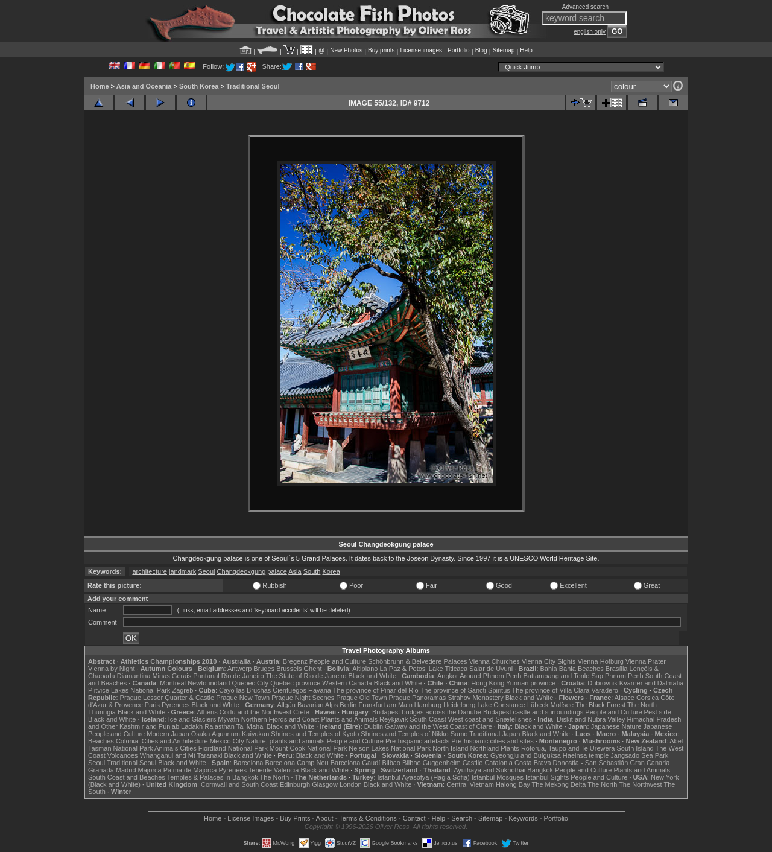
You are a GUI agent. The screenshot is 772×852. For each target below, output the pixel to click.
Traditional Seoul (253, 86)
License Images (250, 818)
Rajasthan (219, 726)
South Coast (428, 719)
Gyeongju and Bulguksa (525, 755)
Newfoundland (209, 683)
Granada (101, 770)
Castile (473, 762)
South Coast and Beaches (126, 777)
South (312, 571)
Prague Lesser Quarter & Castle (167, 697)
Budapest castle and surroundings (533, 712)
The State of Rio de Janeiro (306, 675)
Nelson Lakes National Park (390, 748)
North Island (450, 748)
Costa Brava (532, 762)
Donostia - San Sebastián (590, 762)
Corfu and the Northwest (255, 712)
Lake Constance (501, 704)
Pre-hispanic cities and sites (492, 741)
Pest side (657, 712)
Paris (152, 704)
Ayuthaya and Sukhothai (489, 770)
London (351, 784)
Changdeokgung (241, 571)
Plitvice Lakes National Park (129, 690)
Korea (331, 571)
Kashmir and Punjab (149, 726)
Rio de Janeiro (242, 675)
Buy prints (381, 50)
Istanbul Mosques (498, 777)
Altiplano (365, 668)
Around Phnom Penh (490, 675)
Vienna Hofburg (601, 661)
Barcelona (248, 762)
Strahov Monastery (475, 697)
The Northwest (640, 784)
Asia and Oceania (144, 86)
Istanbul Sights (547, 777)
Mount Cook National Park (308, 748)
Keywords (522, 818)
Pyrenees (175, 704)
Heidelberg (459, 704)
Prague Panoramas (417, 697)
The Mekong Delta (559, 784)
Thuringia (102, 712)
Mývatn (228, 719)
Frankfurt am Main (386, 704)
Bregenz (295, 661)
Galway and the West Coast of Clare (438, 726)
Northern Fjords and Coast (280, 719)
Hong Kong (487, 683)
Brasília (617, 668)
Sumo (459, 733)
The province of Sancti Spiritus (465, 690)
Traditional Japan (494, 733)
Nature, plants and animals (285, 741)
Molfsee (562, 704)
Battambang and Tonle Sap (563, 675)
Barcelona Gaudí (356, 762)
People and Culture (337, 661)
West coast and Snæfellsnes (490, 719)
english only (590, 31)
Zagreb (182, 690)
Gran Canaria (649, 762)
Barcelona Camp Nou (297, 762)
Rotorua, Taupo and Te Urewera (568, 748)
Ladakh (192, 726)
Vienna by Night (111, 668)
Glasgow (325, 784)
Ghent (313, 668)
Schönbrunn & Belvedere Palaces (417, 661)
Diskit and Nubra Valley (591, 719)
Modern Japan (168, 733)
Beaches (101, 741)
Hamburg (427, 704)
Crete (301, 712)
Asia (294, 571)
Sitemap (504, 50)
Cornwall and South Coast (239, 784)
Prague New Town (243, 697)
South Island (635, 748)
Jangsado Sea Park (639, 755)
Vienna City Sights (549, 661)
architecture (149, 571)
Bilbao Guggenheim (431, 762)
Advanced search (585, 7)
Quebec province (295, 683)
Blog (481, 50)
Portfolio (459, 50)
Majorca (150, 770)
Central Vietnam (470, 784)
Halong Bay (513, 784)
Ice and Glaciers (192, 719)
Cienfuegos (289, 690)
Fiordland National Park (233, 748)
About (325, 818)
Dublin (373, 726)
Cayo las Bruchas (245, 690)
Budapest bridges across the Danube (426, 712)
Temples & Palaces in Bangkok (212, 777)
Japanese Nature (616, 726)
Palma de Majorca (190, 770)
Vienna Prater (645, 661)
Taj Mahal (250, 726)
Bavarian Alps (317, 704)
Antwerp (239, 668)
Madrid (126, 770)
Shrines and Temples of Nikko (404, 733)
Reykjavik (393, 719)
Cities (188, 748)
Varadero (604, 690)
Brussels (289, 668)
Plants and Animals (349, 719)
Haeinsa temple (586, 755)
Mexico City (227, 741)
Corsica (647, 697)
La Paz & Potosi (403, 668)
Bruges (263, 668)
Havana (319, 690)
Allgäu (286, 704)
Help (526, 50)
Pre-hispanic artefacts (417, 741)
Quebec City (250, 683)
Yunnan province (530, 683)
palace (276, 571)
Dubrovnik (602, 683)
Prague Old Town (361, 697)
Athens (207, 712)
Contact (414, 818)
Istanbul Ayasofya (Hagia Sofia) (423, 777)
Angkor (447, 675)
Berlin (348, 704)
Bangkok (540, 770)
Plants (510, 748)
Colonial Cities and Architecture (162, 741)
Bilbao (391, 762)
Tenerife (260, 770)
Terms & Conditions (367, 818)
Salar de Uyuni (491, 668)
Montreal (173, 683)
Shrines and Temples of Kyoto (315, 733)
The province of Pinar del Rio (376, 690)
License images (421, 50)
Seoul (206, 571)
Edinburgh (295, 784)
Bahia (548, 668)
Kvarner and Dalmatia (651, 683)
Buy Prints (295, 818)
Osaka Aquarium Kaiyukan (230, 733)
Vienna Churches (494, 661)
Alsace (624, 697)
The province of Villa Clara (551, 690)
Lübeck (537, 704)
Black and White (372, 675)
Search (461, 818)
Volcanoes (122, 755)
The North (642, 704)
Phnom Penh (624, 675)
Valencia (286, 770)
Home (99, 86)
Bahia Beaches (581, 668)
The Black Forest (600, 704)
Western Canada (347, 683)
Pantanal (206, 675)
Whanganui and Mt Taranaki (181, 755)
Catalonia (498, 762)
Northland (484, 748)
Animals (166, 748)
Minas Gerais (171, 675)
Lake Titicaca (448, 668)
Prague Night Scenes (302, 697)
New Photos (346, 50)
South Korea (198, 86)
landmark (182, 571)
